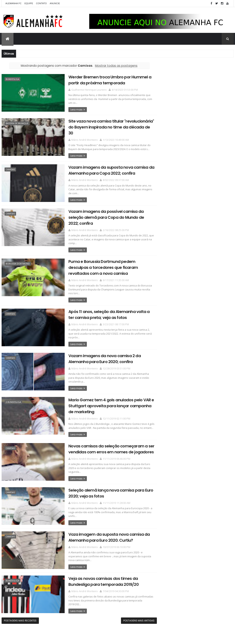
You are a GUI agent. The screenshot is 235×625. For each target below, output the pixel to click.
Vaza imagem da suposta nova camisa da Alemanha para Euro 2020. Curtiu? (105, 533)
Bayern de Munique (17, 122)
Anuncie (55, 3)
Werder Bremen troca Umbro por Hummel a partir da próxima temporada (106, 80)
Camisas (10, 168)
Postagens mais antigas (136, 616)
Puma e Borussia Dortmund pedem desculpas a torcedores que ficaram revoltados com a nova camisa (99, 266)
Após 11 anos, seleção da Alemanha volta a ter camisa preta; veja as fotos (105, 312)
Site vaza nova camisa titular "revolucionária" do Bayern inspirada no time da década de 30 (108, 126)
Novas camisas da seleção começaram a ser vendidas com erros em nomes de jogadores (108, 446)
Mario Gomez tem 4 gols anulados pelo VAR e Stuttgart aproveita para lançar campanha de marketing (108, 403)
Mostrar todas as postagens (115, 66)
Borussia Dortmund (18, 262)
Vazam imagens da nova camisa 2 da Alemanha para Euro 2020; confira (101, 356)
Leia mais (73, 109)
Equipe (28, 3)
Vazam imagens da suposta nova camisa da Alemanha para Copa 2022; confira (108, 169)
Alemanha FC (14, 3)
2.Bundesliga (13, 399)
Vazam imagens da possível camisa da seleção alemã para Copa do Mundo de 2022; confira (108, 216)
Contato (41, 3)
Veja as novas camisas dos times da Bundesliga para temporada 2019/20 (100, 577)
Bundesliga (12, 79)
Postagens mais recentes (20, 616)
